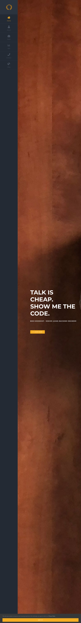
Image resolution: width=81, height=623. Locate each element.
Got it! (40, 620)
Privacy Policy (52, 616)
